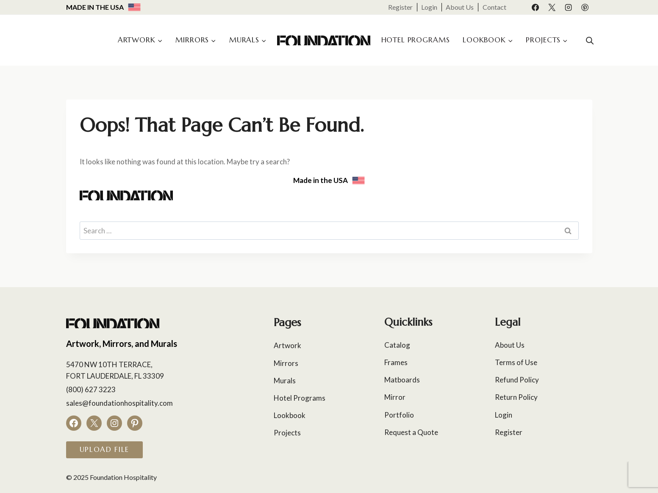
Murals (285, 380)
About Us (460, 7)
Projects (287, 432)
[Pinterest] (585, 7)
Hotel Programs (415, 39)
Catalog (397, 345)
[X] (551, 7)
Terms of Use (516, 362)
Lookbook (289, 415)
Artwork (287, 345)
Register (400, 7)
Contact (494, 7)
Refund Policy (517, 379)
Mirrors (286, 363)
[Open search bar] (590, 40)
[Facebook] (535, 7)
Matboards (402, 379)
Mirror (394, 397)
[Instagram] (568, 7)
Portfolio (399, 414)
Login (429, 7)
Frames (396, 362)
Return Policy (516, 397)
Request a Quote (411, 432)
